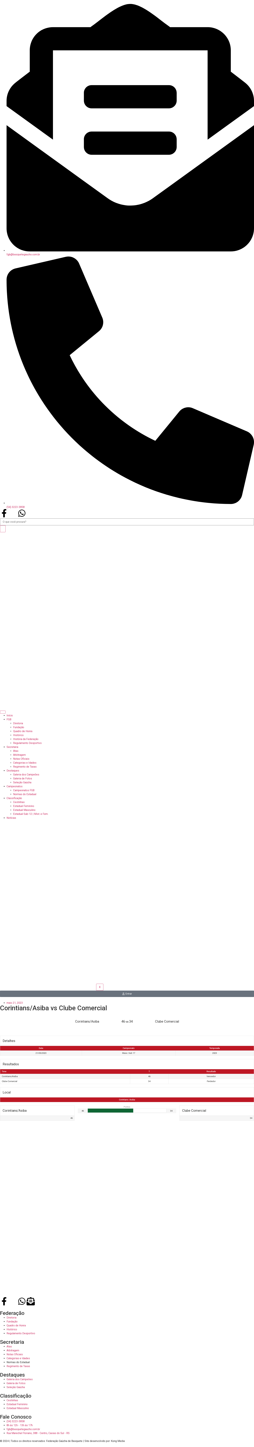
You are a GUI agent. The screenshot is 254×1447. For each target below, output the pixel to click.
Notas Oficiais (21, 758)
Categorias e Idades (24, 762)
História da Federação (25, 739)
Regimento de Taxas (25, 766)
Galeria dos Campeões (26, 774)
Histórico (18, 735)
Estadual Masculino (24, 810)
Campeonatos (14, 786)
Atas (15, 750)
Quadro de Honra (22, 731)
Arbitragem (19, 754)
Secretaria (12, 747)
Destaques (13, 770)
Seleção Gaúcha (22, 782)
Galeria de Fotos (22, 778)
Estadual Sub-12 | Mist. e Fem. (30, 813)
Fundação (18, 727)
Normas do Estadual (24, 794)
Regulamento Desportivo (27, 743)
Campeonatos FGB (23, 790)
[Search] (3, 528)
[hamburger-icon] (3, 712)
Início (10, 715)
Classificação (14, 798)
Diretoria (18, 723)
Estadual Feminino (23, 806)
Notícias (11, 817)
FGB (9, 719)
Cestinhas (19, 802)
